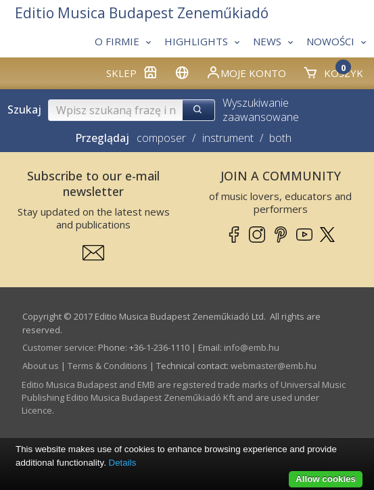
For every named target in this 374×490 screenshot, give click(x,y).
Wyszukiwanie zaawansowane (261, 110)
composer (161, 137)
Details (123, 463)
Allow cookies (326, 479)
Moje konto (246, 72)
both (280, 137)
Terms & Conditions (107, 366)
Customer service (58, 347)
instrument (228, 137)
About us (40, 366)
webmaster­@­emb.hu (274, 366)
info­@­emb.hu (251, 347)
